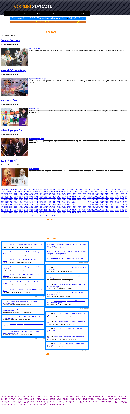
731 (123, 211)
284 (4, 198)
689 (17, 211)
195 (32, 194)
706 (60, 211)
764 (80, 212)
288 (15, 198)
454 (55, 203)
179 (118, 193)
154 (55, 193)
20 (29, 190)
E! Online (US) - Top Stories (16, 316)
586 (9, 207)
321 (98, 198)
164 (80, 193)
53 (89, 190)
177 (113, 193)
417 (88, 201)
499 (42, 204)
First (47, 216)
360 (70, 199)
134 (4, 193)
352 (50, 199)
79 (9, 191)
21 (31, 190)
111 (75, 191)
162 (75, 193)
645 (32, 209)
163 (78, 193)
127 (115, 191)
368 (90, 199)
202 (50, 194)
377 (113, 199)
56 (94, 190)
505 (58, 204)
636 (9, 209)
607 (63, 207)
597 (37, 207)
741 (22, 212)
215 (83, 194)
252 (50, 196)
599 (42, 207)
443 (27, 203)
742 (25, 212)
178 (116, 193)
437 (12, 203)
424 (105, 201)
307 (63, 198)
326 (111, 198)
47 (78, 190)
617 (88, 207)
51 (85, 190)
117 (90, 191)
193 (27, 194)
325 (108, 198)
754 (55, 212)
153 (52, 193)
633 (2, 209)
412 (75, 201)
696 (35, 211)
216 (85, 194)
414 (80, 201)
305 (58, 198)
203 (52, 194)
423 (103, 201)
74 (127, 190)
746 (35, 212)
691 (22, 211)
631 (123, 207)
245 (32, 196)
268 (90, 196)
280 (121, 196)
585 (7, 207)
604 (55, 207)
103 (55, 191)
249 (42, 196)
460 (70, 203)
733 (2, 212)
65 (110, 190)
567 (88, 206)
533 (2, 206)
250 (45, 196)
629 (118, 207)
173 (103, 193)
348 (40, 199)
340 (20, 199)
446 (35, 203)
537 (12, 206)
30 (47, 190)
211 (73, 194)
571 (98, 206)
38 (62, 190)
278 (116, 196)
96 (39, 191)
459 (68, 203)
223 (103, 194)
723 (103, 211)
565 (83, 206)
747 (37, 212)
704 (55, 211)
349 (42, 199)
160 (70, 193)
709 (68, 211)
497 (37, 204)
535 (7, 206)
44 (72, 190)
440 (20, 203)
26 (40, 190)
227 (113, 194)
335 (7, 199)
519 (93, 204)
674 (106, 209)
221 (98, 194)
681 (123, 209)
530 (121, 204)
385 (7, 201)
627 (113, 207)
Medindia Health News (59, 313)
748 (40, 212)
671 (98, 209)
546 (35, 206)
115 (85, 191)
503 (52, 204)
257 (63, 196)
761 (73, 212)
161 (73, 193)
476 (111, 203)
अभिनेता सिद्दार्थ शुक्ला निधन (12, 131)
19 (27, 190)
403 (52, 201)
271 (98, 196)
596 (35, 207)
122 (102, 191)
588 (15, 207)
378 (116, 199)
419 (93, 201)
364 (80, 199)
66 (112, 190)
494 (30, 204)
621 (98, 207)
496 (35, 204)
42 (69, 190)
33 (53, 190)
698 (40, 211)
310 (70, 198)
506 (60, 204)
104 (57, 191)
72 (123, 190)
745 (32, 212)
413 (78, 201)
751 (47, 212)
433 (2, 203)
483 (2, 204)
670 (95, 209)
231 (124, 194)
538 (15, 206)
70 (119, 190)
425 (108, 201)
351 (47, 199)
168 (90, 193)
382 (126, 199)
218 (90, 194)
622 (100, 207)
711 (73, 211)
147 (37, 193)
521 (98, 204)
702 (50, 211)
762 (75, 212)
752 (50, 212)
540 (20, 206)
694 (30, 211)
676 (111, 209)
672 (100, 209)
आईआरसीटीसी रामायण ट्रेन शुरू (13, 70)
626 (111, 207)
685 (7, 211)
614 (80, 207)
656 (60, 209)
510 (70, 204)
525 (108, 204)
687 (12, 211)
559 (68, 206)
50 (83, 190)
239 (17, 196)
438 (15, 203)
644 (30, 209)
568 (90, 206)
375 (108, 199)
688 (15, 211)
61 (103, 190)
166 (85, 193)
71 (121, 190)
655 (58, 209)
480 (121, 203)
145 (32, 193)
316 (85, 198)
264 (80, 196)
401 (47, 201)
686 (9, 211)
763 (78, 212)
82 (14, 191)
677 (113, 209)
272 (100, 196)
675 (108, 209)
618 (90, 207)
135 (7, 193)
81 (12, 191)
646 (35, 209)
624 (105, 207)
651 (47, 209)
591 (22, 207)
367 (88, 199)
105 (60, 191)
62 (105, 190)
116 (87, 191)
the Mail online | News (63, 247)
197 (37, 194)
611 (73, 207)
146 (35, 193)
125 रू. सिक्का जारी (9, 161)
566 (85, 206)
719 (93, 211)
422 (100, 201)
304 (55, 198)
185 (7, 194)
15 (20, 190)
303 (52, 198)
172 (100, 193)
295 (32, 198)
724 (105, 211)
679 (118, 209)
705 (58, 211)
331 (123, 198)
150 (45, 193)
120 (97, 191)
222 (100, 194)
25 (38, 190)
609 (68, 207)
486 (9, 204)
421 (98, 201)
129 (120, 191)
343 (27, 199)
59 (99, 190)
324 (105, 198)
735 (7, 212)
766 (85, 212)
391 (22, 201)
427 (113, 201)
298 (40, 198)
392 (25, 201)
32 (51, 190)
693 (27, 211)
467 (88, 203)
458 (65, 203)
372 (100, 199)
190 (20, 194)
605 (58, 207)
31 (49, 190)
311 (73, 198)
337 (12, 199)
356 (60, 199)
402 (50, 201)
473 (103, 203)
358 (65, 199)
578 (116, 206)
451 (47, 203)
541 (22, 206)
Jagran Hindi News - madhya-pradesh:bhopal (64, 267)
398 (40, 201)
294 (30, 198)
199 (42, 194)
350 (45, 199)
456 (60, 203)
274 (106, 196)
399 (42, 201)
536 (9, 206)
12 (15, 190)
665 (83, 209)
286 (9, 198)
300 (45, 198)
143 (27, 193)
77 (5, 191)
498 (40, 204)
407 (63, 201)
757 (63, 212)
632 (126, 207)
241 (22, 196)
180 (121, 193)
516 (85, 204)
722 (100, 211)
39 (63, 190)
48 (80, 190)
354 (55, 199)
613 (78, 207)
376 (111, 199)
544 (30, 206)
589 (17, 207)
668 (90, 209)
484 (4, 204)
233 (2, 196)
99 (45, 191)
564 (80, 206)
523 (103, 204)
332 (126, 198)
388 (15, 201)
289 (17, 198)
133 (2, 193)
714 (80, 211)
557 (63, 206)
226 (111, 194)
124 (107, 191)
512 (75, 204)
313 (78, 198)
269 (93, 196)
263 (78, 196)
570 (95, 206)
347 (37, 199)
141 (22, 193)
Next (41, 216)
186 (9, 194)
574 (106, 206)
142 (25, 193)
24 (36, 190)
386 (9, 201)
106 (62, 191)
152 (50, 193)
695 (32, 211)
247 (37, 196)
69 (118, 190)
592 (25, 207)
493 (27, 204)
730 (121, 211)
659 (68, 209)
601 (47, 207)
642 (25, 209)
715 (83, 211)
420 (95, 201)
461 (73, 203)
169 (93, 193)
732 (126, 211)
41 (67, 190)
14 (18, 190)
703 (52, 211)
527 (113, 204)
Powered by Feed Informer (39, 296)
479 (118, 203)
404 (55, 201)
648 (40, 209)
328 (116, 198)
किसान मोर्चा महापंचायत (10, 40)
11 (13, 190)
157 (63, 193)
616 (85, 207)
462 (75, 203)
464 (80, 203)
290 (20, 198)
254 (55, 196)
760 (70, 212)
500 (45, 204)
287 (12, 198)
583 (2, 207)
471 (98, 203)
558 (65, 206)
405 (58, 201)
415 (83, 201)
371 (98, 199)
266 (85, 196)
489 (17, 204)
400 (45, 201)
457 (63, 203)
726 (111, 211)
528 (116, 204)
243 (27, 196)
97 (41, 191)
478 (116, 203)
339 (17, 199)
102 (52, 191)
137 (12, 193)
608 (65, 207)
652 (50, 209)
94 (36, 191)
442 (25, 203)
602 (50, 207)
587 (12, 207)
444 (30, 203)
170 (95, 193)
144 (30, 193)
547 (37, 206)
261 (73, 196)
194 (30, 194)
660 (70, 209)
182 (126, 193)
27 (42, 190)
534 (4, 206)
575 (108, 206)
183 (2, 194)
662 (75, 209)
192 (25, 194)
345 (32, 199)
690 (20, 211)
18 (25, 190)
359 (68, 199)
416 (85, 201)
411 (73, 201)
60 (101, 190)
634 (4, 209)
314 (80, 198)
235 (7, 196)
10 (11, 190)
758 (65, 212)
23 (34, 190)
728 (116, 211)
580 (121, 206)
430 (121, 201)
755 (58, 212)
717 (88, 211)
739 (17, 212)
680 (121, 209)
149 (42, 193)
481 (123, 203)
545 (32, 206)
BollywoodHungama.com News (17, 301)
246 (35, 196)
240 (20, 196)
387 (12, 201)
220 (95, 194)
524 (105, 204)
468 (90, 203)
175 (108, 193)
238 (15, 196)
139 (17, 193)
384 (4, 201)
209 (68, 194)
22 (33, 190)
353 (52, 199)
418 (90, 201)
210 (70, 194)
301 (47, 198)
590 (20, 207)
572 (100, 206)
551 (47, 206)
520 (95, 204)
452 (50, 203)
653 (52, 209)
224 (105, 194)
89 (27, 191)
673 (103, 209)
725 (108, 211)
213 (78, 194)
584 (4, 207)
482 (126, 203)
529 (118, 204)
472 (100, 203)
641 (22, 209)
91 (30, 191)
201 (47, 194)
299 (42, 198)
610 (70, 207)
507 (63, 204)
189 (17, 194)
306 (60, 198)
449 (42, 203)
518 (90, 204)
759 (68, 212)
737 (12, 212)
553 (52, 206)
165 (83, 193)
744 (30, 212)
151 (47, 193)
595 (32, 207)
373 (103, 199)
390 (20, 201)
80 (10, 191)
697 (37, 211)
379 (118, 199)
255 (58, 196)
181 (123, 193)
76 (3, 191)
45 (74, 190)
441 (22, 203)
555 (58, 206)
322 (100, 198)
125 (110, 191)
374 (106, 199)
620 (95, 207)
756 (60, 212)
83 (16, 191)
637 (12, 209)
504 (55, 204)
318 (90, 198)
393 (27, 201)
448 (40, 203)
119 (95, 191)
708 (65, 211)
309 (68, 198)
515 (83, 204)
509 (68, 204)
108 (67, 191)
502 (50, 204)
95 (37, 191)
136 (9, 193)
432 (126, 201)
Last (53, 216)
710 (70, 211)
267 (88, 196)
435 (7, 203)
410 (70, 201)
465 (83, 203)
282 (126, 196)
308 (65, 198)
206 (60, 194)
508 (65, 204)
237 (12, 196)
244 (30, 196)
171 (98, 193)
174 (106, 193)
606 (60, 207)
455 (58, 203)
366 (85, 199)
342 (25, 199)
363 (78, 199)
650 (45, 209)
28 (44, 190)
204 (55, 194)
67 (114, 190)
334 (4, 199)
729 (118, 211)
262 (75, 196)
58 (98, 190)
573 (103, 206)
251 (47, 196)
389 (17, 201)
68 (116, 190)
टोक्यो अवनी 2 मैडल (9, 101)
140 (20, 193)
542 (25, 206)
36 (58, 190)
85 (19, 191)
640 (20, 209)
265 (83, 196)
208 (65, 194)
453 (52, 203)
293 (27, 198)
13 (16, 190)
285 (7, 198)
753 (52, 212)
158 (65, 193)
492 (25, 204)
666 (85, 209)
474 (106, 203)
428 (116, 201)
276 (111, 196)
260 (70, 196)
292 (25, 198)
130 (122, 191)
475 (108, 203)
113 (80, 191)
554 (55, 206)
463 (78, 203)
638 (15, 209)
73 (125, 190)
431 (123, 201)
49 (81, 190)
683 (2, 211)
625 (108, 207)
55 (92, 190)
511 (73, 204)
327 (113, 198)
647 (37, 209)
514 (80, 204)
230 (122, 194)
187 (12, 194)
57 (96, 190)
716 (85, 211)
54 (90, 190)
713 (78, 211)
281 (123, 196)
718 (90, 211)
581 (123, 206)
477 (113, 203)
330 (121, 198)
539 (17, 206)
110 (72, 191)
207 (63, 194)
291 (22, 198)
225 (108, 194)
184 (4, 194)
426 (111, 201)
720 (95, 211)
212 (75, 194)
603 (52, 207)
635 (7, 209)
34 (54, 190)
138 (15, 193)
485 (7, 204)
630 (121, 207)
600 (45, 207)
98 (43, 191)
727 (113, 211)
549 (42, 206)
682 (126, 209)
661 (73, 209)
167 (88, 193)
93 (34, 191)
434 (4, 203)
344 (30, 199)
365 (83, 199)
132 (127, 191)
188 (15, 194)
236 (9, 196)
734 (4, 212)
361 (73, 199)
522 (100, 204)
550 (45, 206)
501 (47, 204)
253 (52, 196)
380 (121, 199)
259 (68, 196)
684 (4, 211)
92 (32, 191)
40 (65, 190)
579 (118, 206)
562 (75, 206)
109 (70, 191)
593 (27, 207)
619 (93, 207)
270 (95, 196)
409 (68, 201)
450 (45, 203)
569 (93, 206)
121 (99, 191)
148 (40, 193)
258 (65, 196)
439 (17, 203)
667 (88, 209)
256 (60, 196)
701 (47, 211)
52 (87, 190)
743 (27, 212)
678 (116, 209)
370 (95, 199)
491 (22, 204)
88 (25, 191)
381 (123, 199)
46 (76, 190)
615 (83, 207)
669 (93, 209)
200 (45, 194)
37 (60, 190)
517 (88, 204)
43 (71, 190)
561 (73, 206)
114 (82, 191)
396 (35, 201)
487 (12, 204)
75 (1, 191)
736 (9, 212)
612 (75, 207)
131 (125, 191)
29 (45, 190)
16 (22, 190)
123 (105, 191)
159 (68, 193)
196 (35, 194)
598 (40, 207)
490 (20, 204)
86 (21, 191)
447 (37, 203)
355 (58, 199)
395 (32, 201)
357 (63, 199)
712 (75, 211)
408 (65, 201)
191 (22, 194)
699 (42, 211)
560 (70, 206)
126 (112, 191)
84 (18, 191)
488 (15, 204)
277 (113, 196)
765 (83, 212)
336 (9, 199)
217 (88, 194)
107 (65, 191)
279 (118, 196)
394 (30, 201)
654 (55, 209)
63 (107, 190)
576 (111, 206)
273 (103, 196)
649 (42, 209)
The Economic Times (15, 244)
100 (47, 191)
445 (32, 203)
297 (37, 198)
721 (98, 211)
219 (93, 194)
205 (58, 194)
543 (27, 206)
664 (80, 209)
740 (20, 212)
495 (32, 204)
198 (40, 194)
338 (15, 199)
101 (50, 191)
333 (2, 199)
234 (4, 196)
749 (42, 212)
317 (88, 198)
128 (117, 191)
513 (78, 204)
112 (77, 191)
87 (23, 191)
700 (45, 211)
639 (17, 209)
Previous (34, 216)
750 (45, 212)
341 (22, 199)
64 (109, 190)
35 (56, 190)
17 (24, 190)
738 (15, 212)
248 (40, 196)
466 (85, 203)
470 (95, 203)
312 (75, 198)
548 (40, 206)
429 (118, 201)
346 (35, 199)
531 (123, 204)
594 (30, 207)
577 (113, 206)
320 (95, 198)
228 (116, 194)
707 (63, 211)
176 (111, 193)
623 (103, 207)
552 (50, 206)
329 (118, 198)
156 (60, 193)
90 (28, 191)
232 (127, 194)
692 (25, 211)
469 (93, 203)
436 (9, 203)
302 (50, 198)
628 (116, 207)
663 (78, 209)
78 (7, 191)
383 (2, 201)
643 (27, 209)
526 (111, 204)
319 (93, 198)
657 (63, 209)
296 (35, 198)
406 (60, 201)
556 (60, 206)
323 (103, 198)
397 (37, 201)
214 (80, 194)
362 (75, 199)
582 (126, 206)
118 (92, 191)
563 (78, 206)
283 (2, 198)
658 (65, 209)
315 (83, 198)
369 (93, 199)
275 (108, 196)
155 (58, 193)
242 (25, 196)
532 (126, 204)
